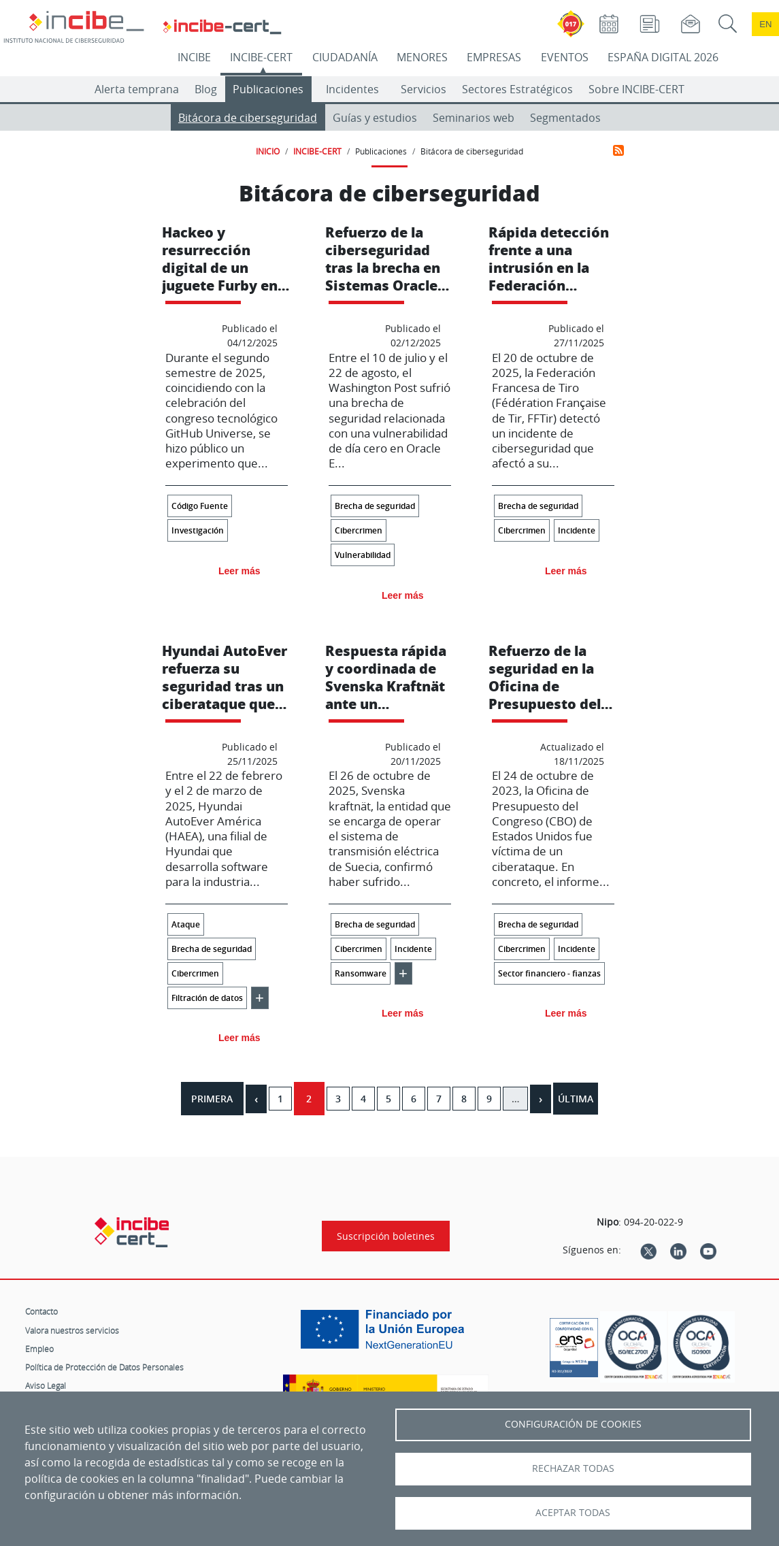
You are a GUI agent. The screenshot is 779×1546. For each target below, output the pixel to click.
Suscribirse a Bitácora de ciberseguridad (618, 150)
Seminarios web (473, 117)
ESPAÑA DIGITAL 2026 (663, 57)
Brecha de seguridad (375, 506)
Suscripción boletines (386, 1236)
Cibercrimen (358, 530)
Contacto (41, 1311)
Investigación (197, 530)
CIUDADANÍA (345, 57)
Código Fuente (199, 506)
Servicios (423, 89)
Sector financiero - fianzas (549, 973)
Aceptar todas (572, 1513)
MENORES (422, 57)
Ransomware (360, 973)
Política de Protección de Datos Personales (104, 1367)
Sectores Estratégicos (517, 89)
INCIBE (194, 57)
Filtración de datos (207, 998)
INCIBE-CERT (261, 57)
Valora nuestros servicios (72, 1330)
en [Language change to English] (765, 24)
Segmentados (565, 117)
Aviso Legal (45, 1385)
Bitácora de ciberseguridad (247, 117)
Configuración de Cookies (573, 1424)
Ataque (185, 924)
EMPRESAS (494, 57)
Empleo (39, 1348)
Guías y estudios (375, 117)
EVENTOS (565, 57)
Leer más (239, 570)
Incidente (576, 530)
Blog (206, 89)
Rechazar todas (573, 1468)
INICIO (268, 151)
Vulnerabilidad (363, 555)
